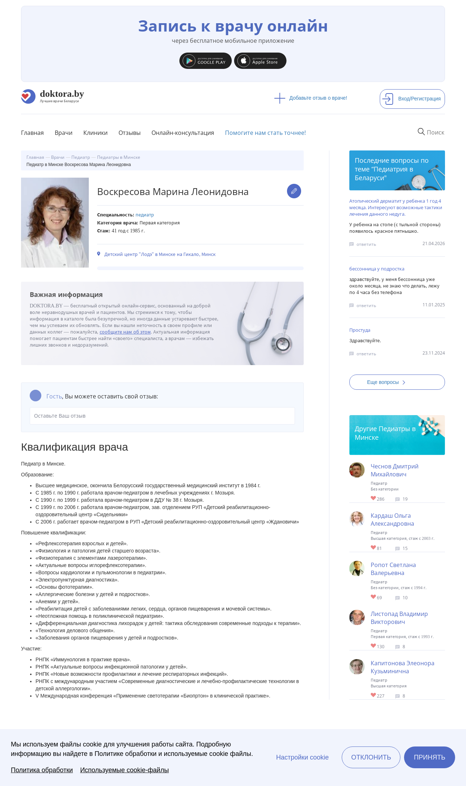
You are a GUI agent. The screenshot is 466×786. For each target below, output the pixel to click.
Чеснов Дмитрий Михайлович (395, 470)
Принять (429, 757)
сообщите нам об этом (125, 332)
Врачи (63, 133)
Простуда (359, 330)
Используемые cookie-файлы (124, 770)
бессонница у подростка (376, 268)
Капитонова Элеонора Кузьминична (402, 667)
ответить (366, 244)
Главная (32, 133)
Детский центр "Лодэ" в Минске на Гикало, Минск (160, 254)
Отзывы (129, 133)
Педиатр (145, 215)
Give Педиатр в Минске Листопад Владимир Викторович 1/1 (374, 646)
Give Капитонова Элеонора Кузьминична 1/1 (374, 695)
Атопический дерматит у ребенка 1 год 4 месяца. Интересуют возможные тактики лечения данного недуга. (395, 207)
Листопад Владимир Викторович (399, 618)
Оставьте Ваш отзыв (162, 416)
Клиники (95, 133)
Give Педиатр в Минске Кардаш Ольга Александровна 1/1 (374, 548)
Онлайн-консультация (182, 133)
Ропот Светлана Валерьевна (393, 569)
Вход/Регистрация (411, 99)
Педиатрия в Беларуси (384, 173)
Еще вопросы (388, 382)
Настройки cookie (302, 757)
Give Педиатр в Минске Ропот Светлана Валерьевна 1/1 (374, 597)
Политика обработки (42, 770)
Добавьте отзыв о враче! (311, 98)
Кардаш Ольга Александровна (392, 520)
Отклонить (371, 757)
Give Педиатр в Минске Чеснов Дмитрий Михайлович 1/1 (374, 498)
